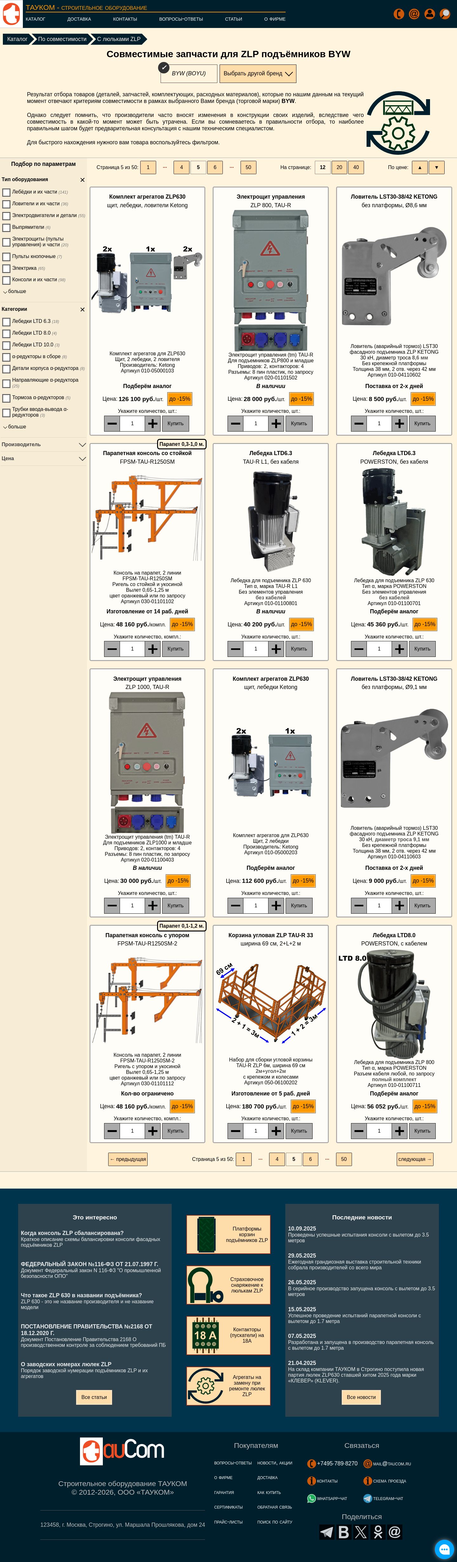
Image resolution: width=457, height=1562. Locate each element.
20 (339, 167)
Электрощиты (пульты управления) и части (40, 241)
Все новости (361, 1397)
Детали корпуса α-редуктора (48, 368)
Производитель (21, 444)
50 (248, 167)
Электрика (28, 268)
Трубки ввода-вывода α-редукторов (40, 412)
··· (165, 167)
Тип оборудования (25, 179)
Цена (8, 458)
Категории (14, 309)
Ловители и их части (40, 203)
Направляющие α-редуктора (45, 382)
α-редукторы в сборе (39, 356)
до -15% (179, 399)
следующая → (415, 1159)
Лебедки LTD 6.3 (35, 321)
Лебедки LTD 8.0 (34, 333)
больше (17, 291)
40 (356, 167)
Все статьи (94, 1397)
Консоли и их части (38, 279)
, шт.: (147, 411)
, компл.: (147, 636)
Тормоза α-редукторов (41, 397)
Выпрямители (31, 227)
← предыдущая (128, 1159)
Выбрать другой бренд (253, 73)
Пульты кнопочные (37, 256)
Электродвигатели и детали (48, 215)
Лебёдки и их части (40, 191)
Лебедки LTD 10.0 (36, 344)
